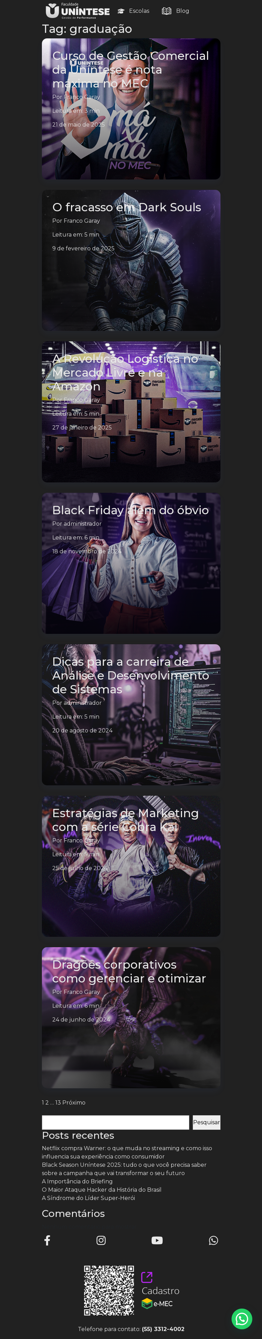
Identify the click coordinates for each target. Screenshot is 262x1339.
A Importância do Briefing (77, 1181)
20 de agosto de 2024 (82, 730)
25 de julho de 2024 (80, 868)
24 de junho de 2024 (81, 1019)
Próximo (73, 1102)
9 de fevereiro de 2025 (83, 248)
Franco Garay (82, 97)
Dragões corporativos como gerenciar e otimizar (129, 971)
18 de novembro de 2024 (86, 551)
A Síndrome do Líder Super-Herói (88, 1198)
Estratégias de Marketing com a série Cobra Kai (125, 820)
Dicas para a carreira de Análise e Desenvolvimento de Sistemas (130, 675)
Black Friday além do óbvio (130, 510)
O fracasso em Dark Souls (126, 207)
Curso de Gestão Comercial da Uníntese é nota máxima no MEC (130, 69)
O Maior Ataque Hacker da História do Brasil (102, 1189)
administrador (83, 523)
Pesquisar (55, 1111)
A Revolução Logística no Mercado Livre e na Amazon (125, 372)
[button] (242, 1319)
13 (58, 1102)
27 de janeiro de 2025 (82, 427)
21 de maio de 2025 (78, 124)
